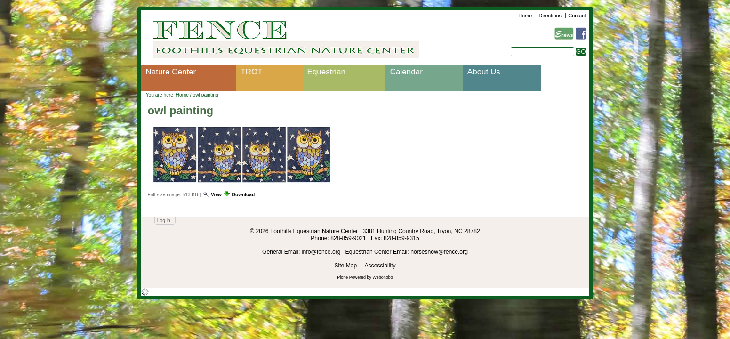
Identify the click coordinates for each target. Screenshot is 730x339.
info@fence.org (322, 252)
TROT (251, 71)
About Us (483, 71)
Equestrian (326, 71)
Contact (577, 15)
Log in (163, 220)
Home (525, 15)
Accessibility (379, 265)
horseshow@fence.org (439, 252)
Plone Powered (351, 277)
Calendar (406, 71)
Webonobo (383, 277)
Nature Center (171, 71)
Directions (550, 15)
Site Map (345, 265)
